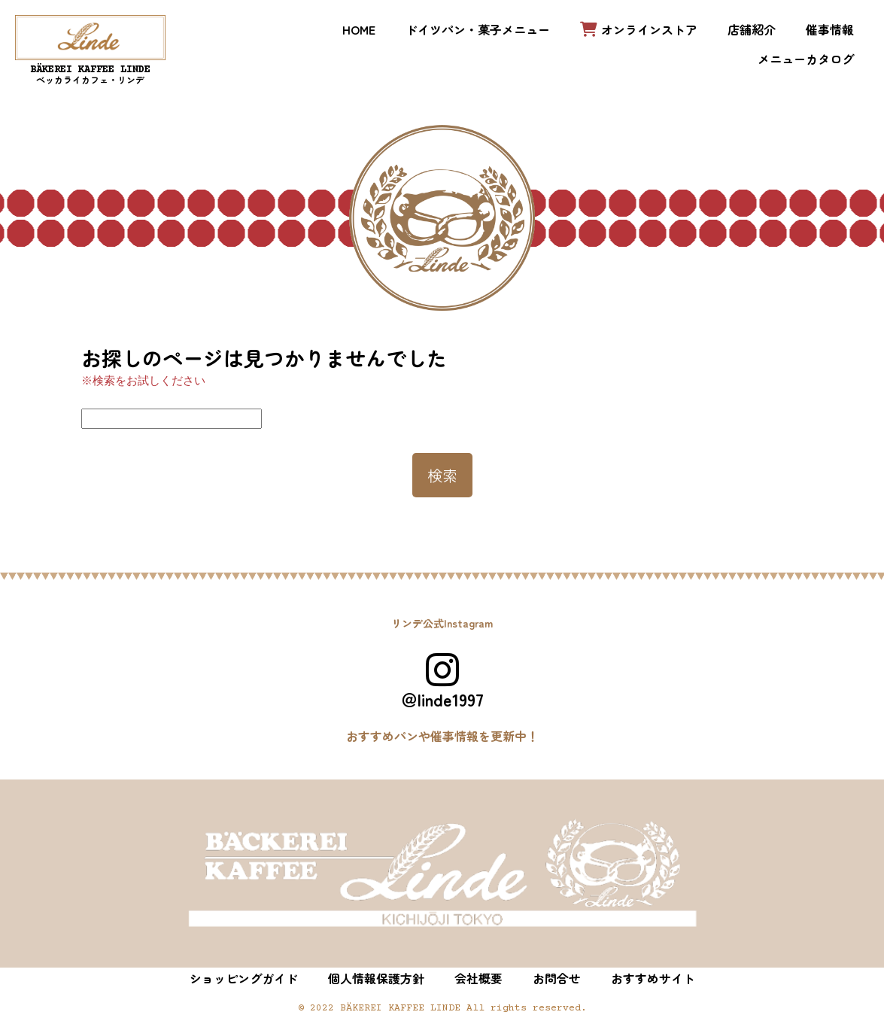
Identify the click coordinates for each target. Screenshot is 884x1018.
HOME (358, 29)
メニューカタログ (806, 59)
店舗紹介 (752, 29)
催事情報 (830, 29)
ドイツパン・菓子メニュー (478, 29)
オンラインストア (638, 29)
